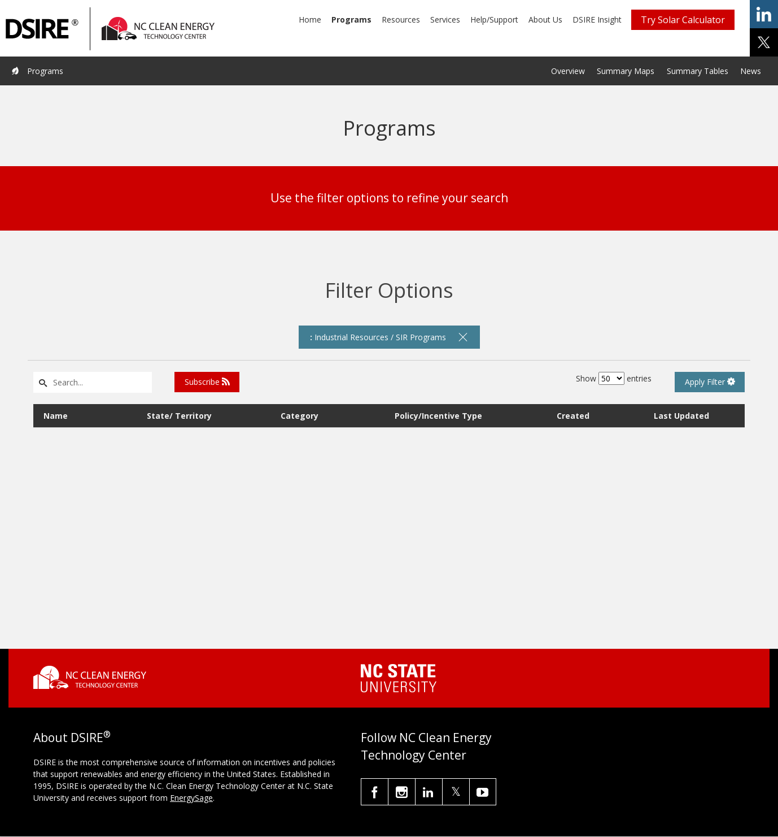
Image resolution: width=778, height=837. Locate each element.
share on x (764, 42)
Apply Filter (710, 381)
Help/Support (494, 19)
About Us (545, 19)
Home (310, 19)
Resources (401, 19)
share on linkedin (764, 14)
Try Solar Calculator (683, 20)
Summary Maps (625, 71)
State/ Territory (179, 415)
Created (573, 415)
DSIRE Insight (597, 19)
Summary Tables (697, 71)
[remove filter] (463, 336)
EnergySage (191, 797)
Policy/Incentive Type (438, 415)
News (750, 71)
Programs (351, 19)
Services (445, 19)
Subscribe (207, 381)
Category (299, 415)
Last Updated (681, 415)
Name (55, 415)
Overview (568, 71)
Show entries (614, 378)
